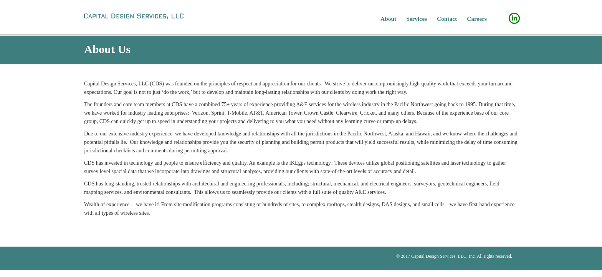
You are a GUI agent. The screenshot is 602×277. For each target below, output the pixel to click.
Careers (477, 18)
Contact (447, 18)
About (388, 18)
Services (416, 18)
